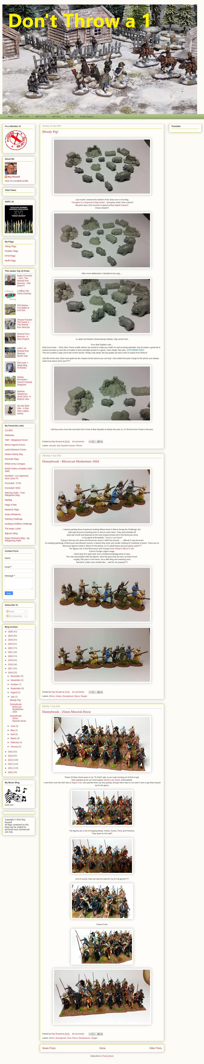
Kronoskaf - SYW (13, 483)
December (15, 676)
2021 (10, 652)
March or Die (128, 548)
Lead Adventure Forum (15, 449)
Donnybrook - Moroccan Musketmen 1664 (70, 461)
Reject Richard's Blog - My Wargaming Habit (17, 539)
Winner (79, 445)
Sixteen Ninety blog (14, 454)
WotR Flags (10, 260)
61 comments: (78, 692)
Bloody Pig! (50, 131)
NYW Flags (10, 256)
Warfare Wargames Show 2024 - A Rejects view (24, 395)
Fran (69, 1038)
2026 (10, 631)
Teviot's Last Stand (112, 780)
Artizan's (118, 548)
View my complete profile (16, 181)
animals (52, 445)
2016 (10, 672)
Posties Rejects (86, 116)
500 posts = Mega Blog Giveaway (22, 365)
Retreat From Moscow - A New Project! (23, 336)
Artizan (59, 696)
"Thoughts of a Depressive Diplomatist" (88, 202)
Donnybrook (68, 696)
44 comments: (78, 441)
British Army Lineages (15, 464)
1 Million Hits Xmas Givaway (24, 292)
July (12, 696)
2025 (10, 636)
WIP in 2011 (24, 116)
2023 (10, 644)
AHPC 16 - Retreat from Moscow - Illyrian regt (23, 352)
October (14, 684)
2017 (10, 668)
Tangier (84, 696)
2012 (10, 764)
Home (10, 116)
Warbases (9, 435)
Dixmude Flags (12, 459)
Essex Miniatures (13, 514)
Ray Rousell (14, 177)
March (13, 738)
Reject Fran (77, 783)
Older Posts (156, 1048)
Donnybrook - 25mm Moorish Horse (66, 712)
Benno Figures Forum (15, 445)
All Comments (14, 616)
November (15, 680)
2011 (10, 768)
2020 (10, 656)
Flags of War (11, 505)
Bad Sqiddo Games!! (120, 205)
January (14, 746)
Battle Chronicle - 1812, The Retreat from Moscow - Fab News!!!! (24, 280)
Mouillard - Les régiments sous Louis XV (16, 477)
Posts (10, 611)
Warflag (8, 500)
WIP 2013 (56, 116)
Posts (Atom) (108, 1056)
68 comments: (78, 1034)
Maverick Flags (12, 509)
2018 (10, 664)
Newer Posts (49, 1048)
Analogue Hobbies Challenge (18, 524)
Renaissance (84, 1038)
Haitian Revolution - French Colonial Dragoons (24, 381)
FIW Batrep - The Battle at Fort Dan (23, 308)
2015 (10, 751)
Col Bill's (9, 430)
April (12, 734)
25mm (52, 696)
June (13, 726)
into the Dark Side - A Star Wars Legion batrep (23, 409)
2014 (10, 756)
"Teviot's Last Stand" (113, 537)
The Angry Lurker (13, 528)
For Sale (70, 116)
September (15, 688)
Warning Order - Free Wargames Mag (15, 494)
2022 (10, 648)
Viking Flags (10, 246)
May (12, 730)
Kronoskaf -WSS (12, 488)
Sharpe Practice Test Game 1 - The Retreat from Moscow (24, 323)
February (15, 742)
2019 (10, 660)
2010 (10, 772)
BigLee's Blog (11, 533)
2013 (10, 760)
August (14, 692)
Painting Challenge (13, 519)
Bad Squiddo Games (66, 445)
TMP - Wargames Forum (16, 440)
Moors (77, 696)
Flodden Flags (11, 251)
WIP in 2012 (41, 116)
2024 (10, 640)
